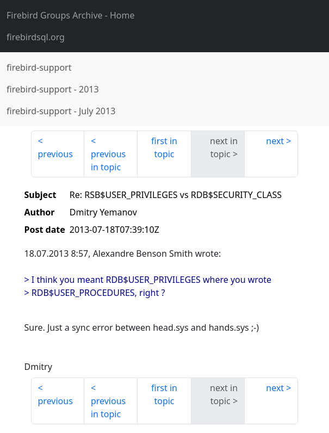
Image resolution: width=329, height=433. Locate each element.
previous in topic (108, 160)
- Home (71, 15)
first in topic (164, 147)
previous (55, 154)
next (275, 141)
